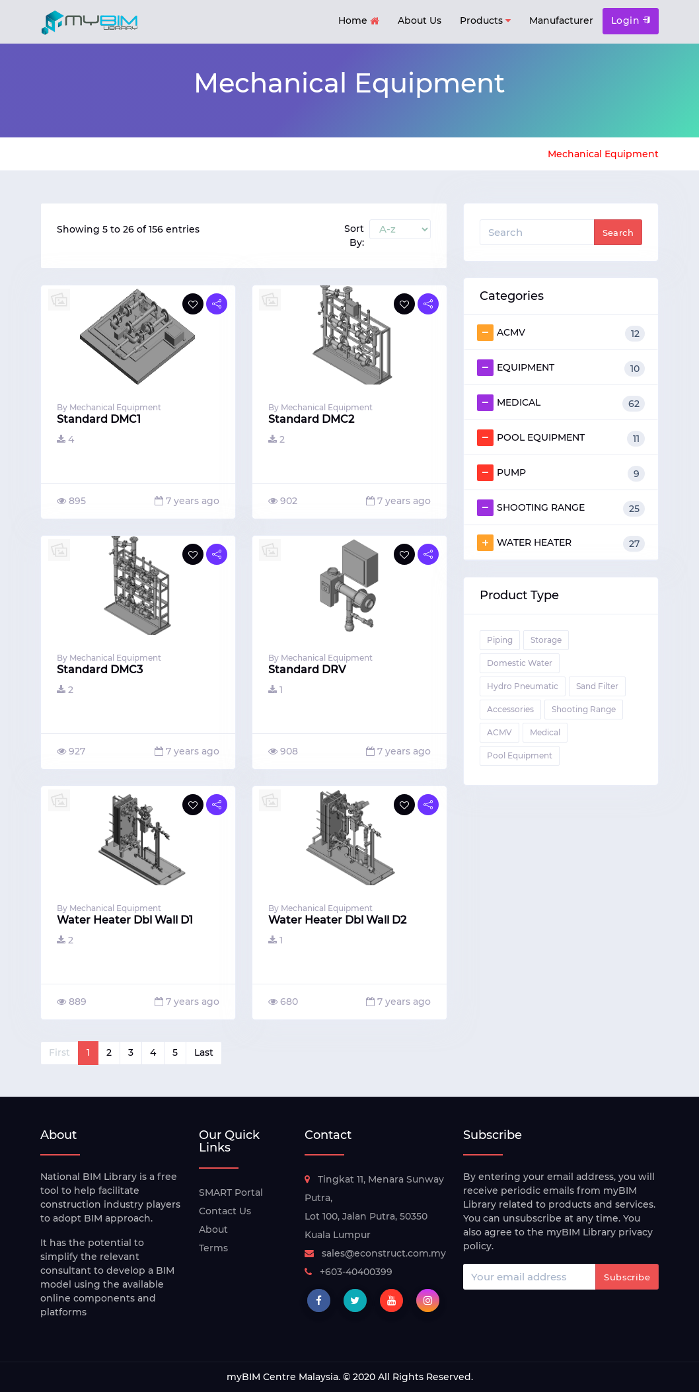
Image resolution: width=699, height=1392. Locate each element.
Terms (213, 1248)
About (213, 1229)
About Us (419, 20)
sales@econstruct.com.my (375, 1253)
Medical (545, 732)
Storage (546, 640)
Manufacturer (561, 20)
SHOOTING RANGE (561, 508)
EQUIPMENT (561, 368)
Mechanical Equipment (603, 154)
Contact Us (225, 1211)
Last (203, 1052)
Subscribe (627, 1277)
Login (630, 20)
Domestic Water (519, 663)
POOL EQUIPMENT (561, 438)
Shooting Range (584, 709)
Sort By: (354, 235)
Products (485, 21)
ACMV (561, 333)
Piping (500, 640)
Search (618, 232)
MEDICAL (561, 403)
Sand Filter (597, 686)
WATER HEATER (561, 543)
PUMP (561, 473)
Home (358, 21)
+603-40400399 (348, 1272)
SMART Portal (231, 1192)
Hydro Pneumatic (522, 686)
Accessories (510, 709)
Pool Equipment (519, 755)
